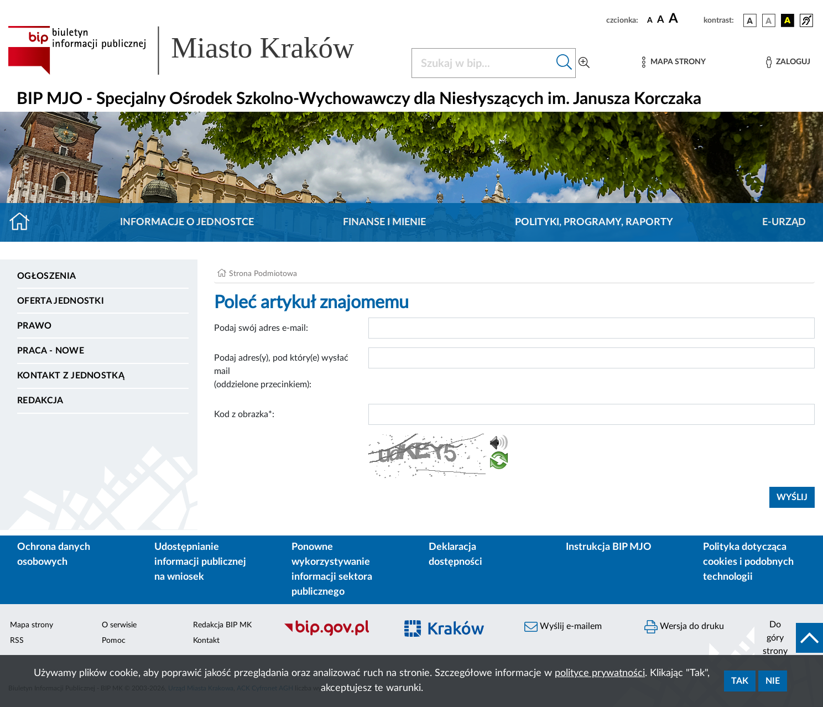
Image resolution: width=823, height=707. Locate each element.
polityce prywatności (600, 673)
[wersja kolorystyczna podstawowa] (750, 20)
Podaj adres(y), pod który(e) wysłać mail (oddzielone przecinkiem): (281, 371)
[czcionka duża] (684, 19)
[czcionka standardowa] (650, 20)
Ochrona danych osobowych (53, 554)
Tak (739, 681)
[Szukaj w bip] (564, 63)
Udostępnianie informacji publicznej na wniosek (200, 562)
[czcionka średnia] (660, 20)
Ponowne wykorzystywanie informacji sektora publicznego (331, 569)
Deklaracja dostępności (455, 554)
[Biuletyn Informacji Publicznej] (334, 634)
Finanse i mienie (384, 222)
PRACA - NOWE (50, 350)
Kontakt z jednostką (70, 375)
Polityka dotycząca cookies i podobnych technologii (748, 562)
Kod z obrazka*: (244, 414)
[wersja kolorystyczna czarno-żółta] (787, 20)
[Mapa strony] (674, 62)
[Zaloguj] (788, 62)
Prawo (34, 325)
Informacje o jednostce (187, 222)
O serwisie (119, 625)
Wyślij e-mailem (563, 626)
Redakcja (40, 400)
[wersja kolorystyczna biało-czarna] (769, 20)
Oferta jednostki (60, 301)
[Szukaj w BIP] (483, 63)
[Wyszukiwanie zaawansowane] (584, 63)
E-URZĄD (784, 222)
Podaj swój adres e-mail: (261, 328)
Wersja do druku (684, 626)
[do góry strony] (788, 638)
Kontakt (206, 640)
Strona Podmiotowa (263, 274)
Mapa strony (31, 625)
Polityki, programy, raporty (594, 222)
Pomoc (114, 640)
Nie (772, 681)
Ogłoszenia (46, 276)
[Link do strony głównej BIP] (197, 50)
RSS (17, 640)
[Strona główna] (24, 222)
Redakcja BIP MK (222, 625)
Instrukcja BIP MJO (609, 547)
